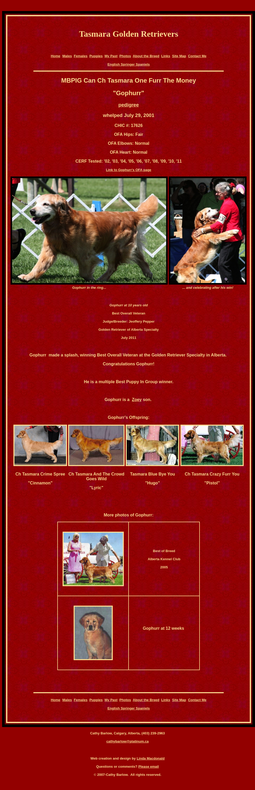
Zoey (137, 399)
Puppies (96, 56)
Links (165, 56)
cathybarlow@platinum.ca (127, 741)
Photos (125, 56)
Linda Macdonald (151, 758)
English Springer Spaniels (129, 64)
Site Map (179, 56)
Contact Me (197, 56)
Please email (148, 766)
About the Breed (146, 56)
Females (81, 56)
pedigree (128, 105)
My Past (111, 56)
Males (67, 56)
